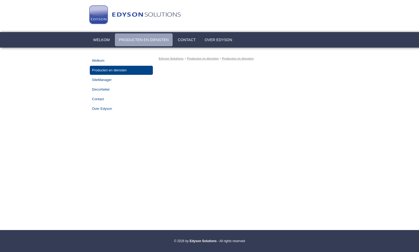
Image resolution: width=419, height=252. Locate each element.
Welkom (101, 40)
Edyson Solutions (171, 58)
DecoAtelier (101, 89)
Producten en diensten (144, 40)
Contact (187, 40)
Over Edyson (218, 40)
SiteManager (102, 80)
